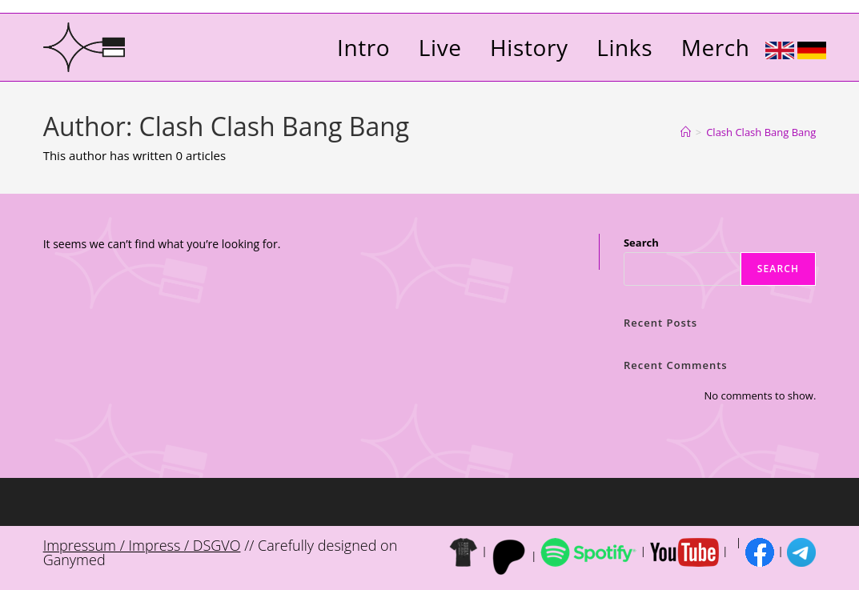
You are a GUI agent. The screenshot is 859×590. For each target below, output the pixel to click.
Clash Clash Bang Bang (761, 132)
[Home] (685, 132)
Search (641, 242)
